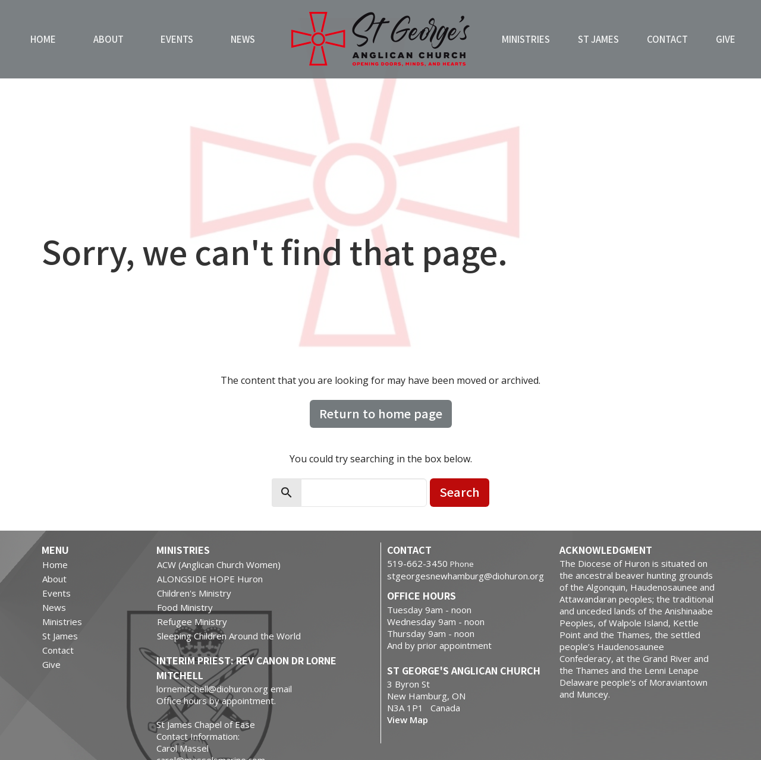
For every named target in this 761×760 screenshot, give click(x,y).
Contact (667, 39)
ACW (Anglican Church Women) (219, 564)
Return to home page (380, 413)
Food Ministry (185, 607)
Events (177, 39)
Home (43, 39)
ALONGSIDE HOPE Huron (210, 579)
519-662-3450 (417, 563)
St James (598, 39)
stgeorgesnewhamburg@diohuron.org (465, 576)
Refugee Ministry (192, 621)
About (108, 39)
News (243, 39)
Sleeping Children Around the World (229, 636)
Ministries (526, 39)
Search (459, 491)
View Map (407, 720)
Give (725, 39)
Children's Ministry (194, 593)
